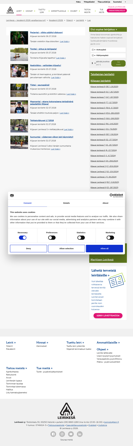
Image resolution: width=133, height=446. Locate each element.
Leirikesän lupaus (14, 380)
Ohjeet (73, 11)
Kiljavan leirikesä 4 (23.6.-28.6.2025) (105, 113)
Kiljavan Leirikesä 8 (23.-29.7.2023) (104, 187)
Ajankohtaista (12, 371)
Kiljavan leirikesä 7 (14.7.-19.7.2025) (105, 97)
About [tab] (105, 203)
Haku (78, 2)
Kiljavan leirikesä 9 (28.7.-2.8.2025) (104, 87)
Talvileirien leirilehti (102, 74)
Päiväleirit (10, 349)
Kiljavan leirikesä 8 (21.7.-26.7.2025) (105, 92)
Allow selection (66, 248)
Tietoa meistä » (16, 368)
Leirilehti (80, 20)
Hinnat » (42, 342)
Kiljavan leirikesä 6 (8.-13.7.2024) (104, 150)
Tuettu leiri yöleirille (75, 346)
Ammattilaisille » (108, 342)
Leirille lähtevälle (104, 353)
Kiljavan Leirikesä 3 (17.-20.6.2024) (104, 166)
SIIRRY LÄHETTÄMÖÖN (108, 315)
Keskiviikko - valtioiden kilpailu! (45, 65)
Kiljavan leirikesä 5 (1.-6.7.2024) (103, 156)
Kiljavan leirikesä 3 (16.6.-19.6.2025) (105, 118)
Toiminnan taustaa (14, 383)
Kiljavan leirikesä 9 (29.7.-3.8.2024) (104, 134)
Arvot (8, 377)
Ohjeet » (102, 349)
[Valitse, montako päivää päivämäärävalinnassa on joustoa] (93, 63)
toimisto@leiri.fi (111, 422)
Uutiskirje (102, 425)
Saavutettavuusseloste (76, 425)
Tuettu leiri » (75, 342)
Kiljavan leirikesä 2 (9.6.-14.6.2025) (104, 124)
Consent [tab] (28, 203)
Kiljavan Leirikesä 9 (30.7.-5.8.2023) (105, 182)
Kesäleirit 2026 (56, 20)
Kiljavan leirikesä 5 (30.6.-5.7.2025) (104, 108)
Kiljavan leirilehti (101, 80)
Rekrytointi (11, 374)
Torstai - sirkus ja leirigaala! (43, 49)
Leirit (19, 11)
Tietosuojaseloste (56, 425)
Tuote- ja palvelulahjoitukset (49, 371)
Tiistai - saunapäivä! (39, 85)
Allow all (104, 248)
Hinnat (29, 11)
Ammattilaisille (58, 11)
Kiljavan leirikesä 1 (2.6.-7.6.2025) (104, 129)
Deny (28, 248)
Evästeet (92, 425)
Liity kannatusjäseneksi (16, 392)
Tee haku (118, 63)
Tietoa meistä (87, 11)
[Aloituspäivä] (108, 50)
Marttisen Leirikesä (102, 259)
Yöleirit (69, 20)
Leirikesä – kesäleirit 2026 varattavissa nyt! (26, 20)
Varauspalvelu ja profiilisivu (109, 359)
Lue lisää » (64, 41)
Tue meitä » (44, 368)
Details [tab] (66, 203)
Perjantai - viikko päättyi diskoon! (46, 32)
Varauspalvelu (117, 10)
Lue (89, 20)
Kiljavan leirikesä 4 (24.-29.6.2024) (104, 161)
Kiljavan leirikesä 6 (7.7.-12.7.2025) (104, 102)
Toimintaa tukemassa (16, 386)
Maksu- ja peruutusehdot (108, 362)
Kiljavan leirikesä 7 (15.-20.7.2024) (104, 145)
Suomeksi (117, 2)
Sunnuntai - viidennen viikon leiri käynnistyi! (51, 137)
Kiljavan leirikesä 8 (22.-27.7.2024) (104, 140)
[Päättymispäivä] (108, 55)
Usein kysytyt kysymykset (108, 356)
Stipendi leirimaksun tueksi (78, 349)
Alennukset (41, 346)
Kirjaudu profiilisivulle (116, 7)
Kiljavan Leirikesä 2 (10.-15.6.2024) (105, 172)
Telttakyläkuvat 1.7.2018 (42, 120)
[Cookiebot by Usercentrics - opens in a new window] (111, 195)
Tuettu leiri (41, 11)
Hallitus (9, 389)
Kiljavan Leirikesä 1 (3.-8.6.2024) (104, 177)
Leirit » (11, 342)
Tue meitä (101, 11)
